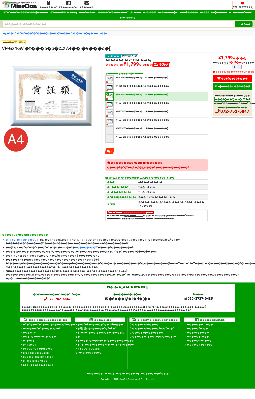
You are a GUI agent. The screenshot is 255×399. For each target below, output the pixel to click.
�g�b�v (8, 33)
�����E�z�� (197, 328)
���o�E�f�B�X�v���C (113, 12)
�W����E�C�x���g (63, 12)
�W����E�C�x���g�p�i (41, 328)
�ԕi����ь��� (198, 336)
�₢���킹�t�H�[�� (127, 298)
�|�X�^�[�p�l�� (85, 33)
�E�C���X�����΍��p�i (38, 364)
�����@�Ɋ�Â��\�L (155, 373)
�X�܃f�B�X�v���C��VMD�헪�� (100, 324)
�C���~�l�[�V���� (213, 12)
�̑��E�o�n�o (87, 12)
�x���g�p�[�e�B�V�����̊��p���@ (105, 340)
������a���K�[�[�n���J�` (155, 336)
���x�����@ (198, 332)
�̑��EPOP (29, 332)
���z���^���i (240, 12)
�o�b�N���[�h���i (38, 348)
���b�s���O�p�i (36, 352)
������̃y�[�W (86, 247)
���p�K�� (95, 373)
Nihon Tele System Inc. (128, 379)
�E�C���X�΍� (127, 17)
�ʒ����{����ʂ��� (147, 332)
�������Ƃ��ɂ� (199, 344)
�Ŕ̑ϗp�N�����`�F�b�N (97, 328)
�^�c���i (149, 12)
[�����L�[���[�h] (118, 24)
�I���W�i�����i (145, 324)
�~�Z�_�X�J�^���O (21, 239)
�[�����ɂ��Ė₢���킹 (232, 86)
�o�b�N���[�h (168, 12)
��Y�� (135, 12)
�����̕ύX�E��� (199, 340)
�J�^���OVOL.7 (133, 215)
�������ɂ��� (200, 324)
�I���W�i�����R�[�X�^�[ (153, 328)
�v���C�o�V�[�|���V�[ (122, 373)
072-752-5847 (234, 111)
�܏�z (104, 33)
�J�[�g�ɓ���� (232, 78)
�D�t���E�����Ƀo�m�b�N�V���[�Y (105, 344)
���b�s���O (189, 12)
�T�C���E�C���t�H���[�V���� (25, 12)
